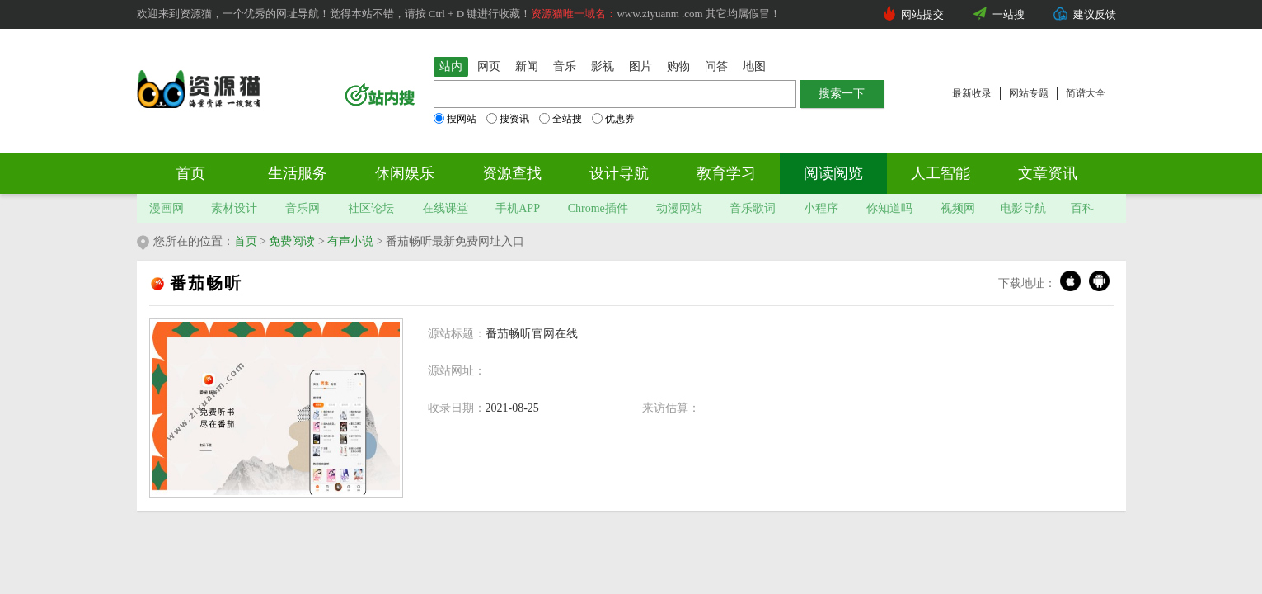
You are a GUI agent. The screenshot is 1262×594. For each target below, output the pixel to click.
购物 (678, 66)
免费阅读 (292, 241)
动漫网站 (679, 208)
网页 (488, 66)
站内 (450, 66)
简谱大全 (1085, 93)
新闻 (526, 66)
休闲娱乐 (404, 173)
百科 (1082, 208)
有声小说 (350, 241)
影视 (602, 66)
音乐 (564, 66)
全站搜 (560, 119)
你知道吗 (889, 208)
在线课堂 (445, 208)
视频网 (958, 208)
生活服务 (297, 173)
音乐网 (302, 208)
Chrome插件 (598, 208)
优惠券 (613, 119)
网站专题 (1029, 93)
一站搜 (1008, 14)
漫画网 (166, 208)
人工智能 (940, 173)
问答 (716, 66)
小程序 (821, 208)
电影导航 (1023, 208)
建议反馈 (1094, 14)
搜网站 (455, 119)
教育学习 (726, 173)
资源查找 (512, 173)
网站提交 (922, 14)
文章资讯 (1047, 173)
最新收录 (972, 93)
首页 (190, 173)
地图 (754, 66)
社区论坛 (371, 208)
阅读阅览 (833, 173)
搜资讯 (507, 119)
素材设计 (234, 208)
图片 (640, 66)
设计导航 (619, 173)
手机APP (517, 208)
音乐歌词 (753, 208)
